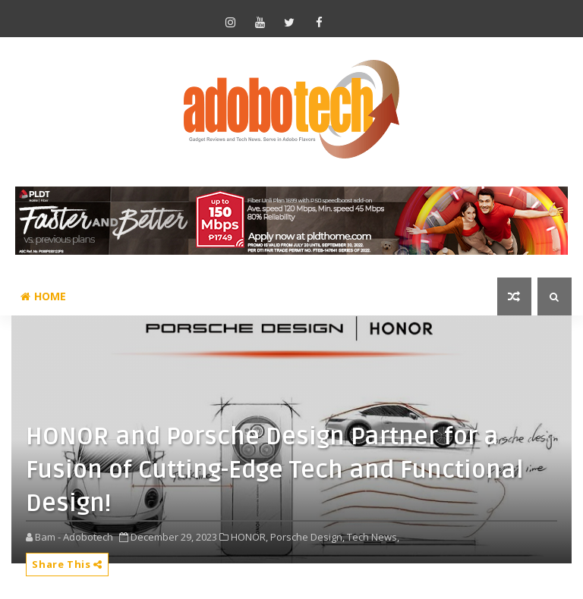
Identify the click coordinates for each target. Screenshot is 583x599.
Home (43, 296)
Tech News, (373, 537)
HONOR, (249, 537)
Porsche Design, (307, 537)
